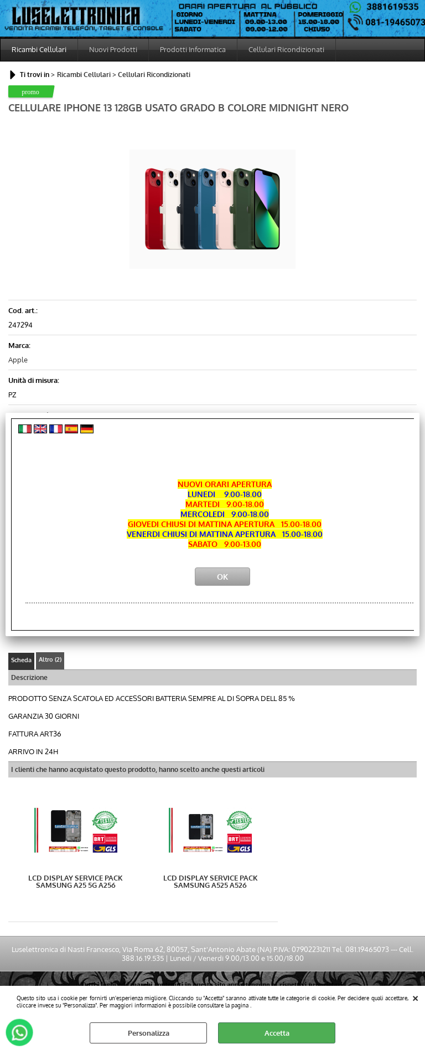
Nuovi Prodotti (113, 49)
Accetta (277, 1032)
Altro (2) (50, 659)
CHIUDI (415, 996)
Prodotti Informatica (193, 49)
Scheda (21, 660)
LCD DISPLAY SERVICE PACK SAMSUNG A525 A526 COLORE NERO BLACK (210, 881)
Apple (18, 359)
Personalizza (148, 1032)
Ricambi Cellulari (39, 49)
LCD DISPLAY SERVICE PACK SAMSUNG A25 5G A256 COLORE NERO (75, 881)
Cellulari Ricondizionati (286, 49)
